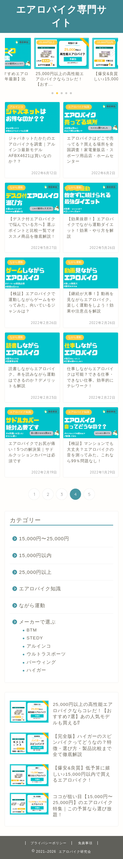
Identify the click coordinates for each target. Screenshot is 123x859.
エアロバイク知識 (40, 588)
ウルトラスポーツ (46, 654)
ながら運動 (32, 605)
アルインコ (39, 646)
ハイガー (36, 670)
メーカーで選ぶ (37, 622)
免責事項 (85, 843)
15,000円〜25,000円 (44, 538)
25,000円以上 (35, 572)
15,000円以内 (35, 555)
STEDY (35, 637)
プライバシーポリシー (49, 843)
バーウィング (41, 662)
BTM (32, 630)
